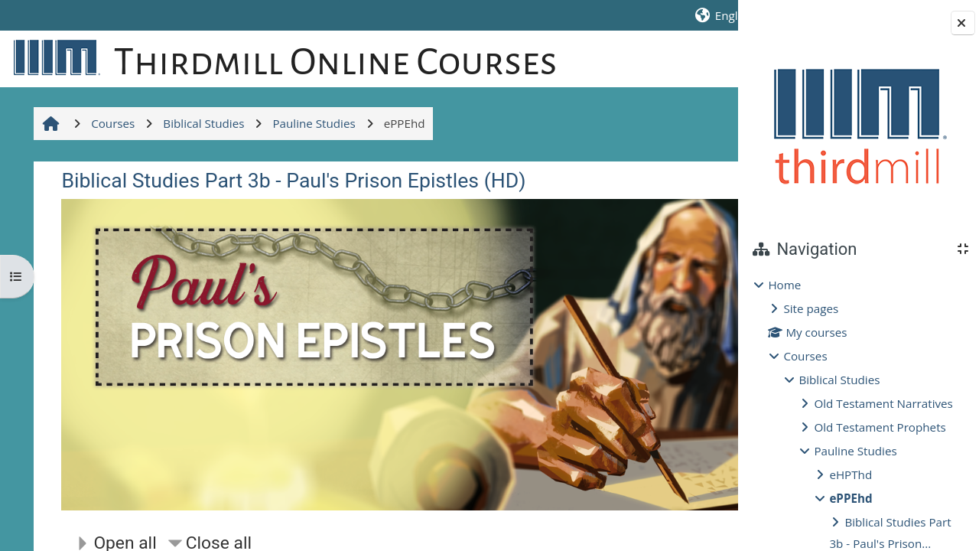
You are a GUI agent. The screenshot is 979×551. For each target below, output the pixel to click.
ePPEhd (850, 498)
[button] (581, 15)
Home (784, 284)
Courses (805, 356)
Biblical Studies (839, 379)
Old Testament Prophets (879, 427)
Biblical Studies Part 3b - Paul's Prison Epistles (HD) (292, 230)
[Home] (53, 56)
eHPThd (850, 474)
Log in (710, 15)
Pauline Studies (855, 450)
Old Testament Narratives (883, 403)
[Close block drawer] (963, 23)
